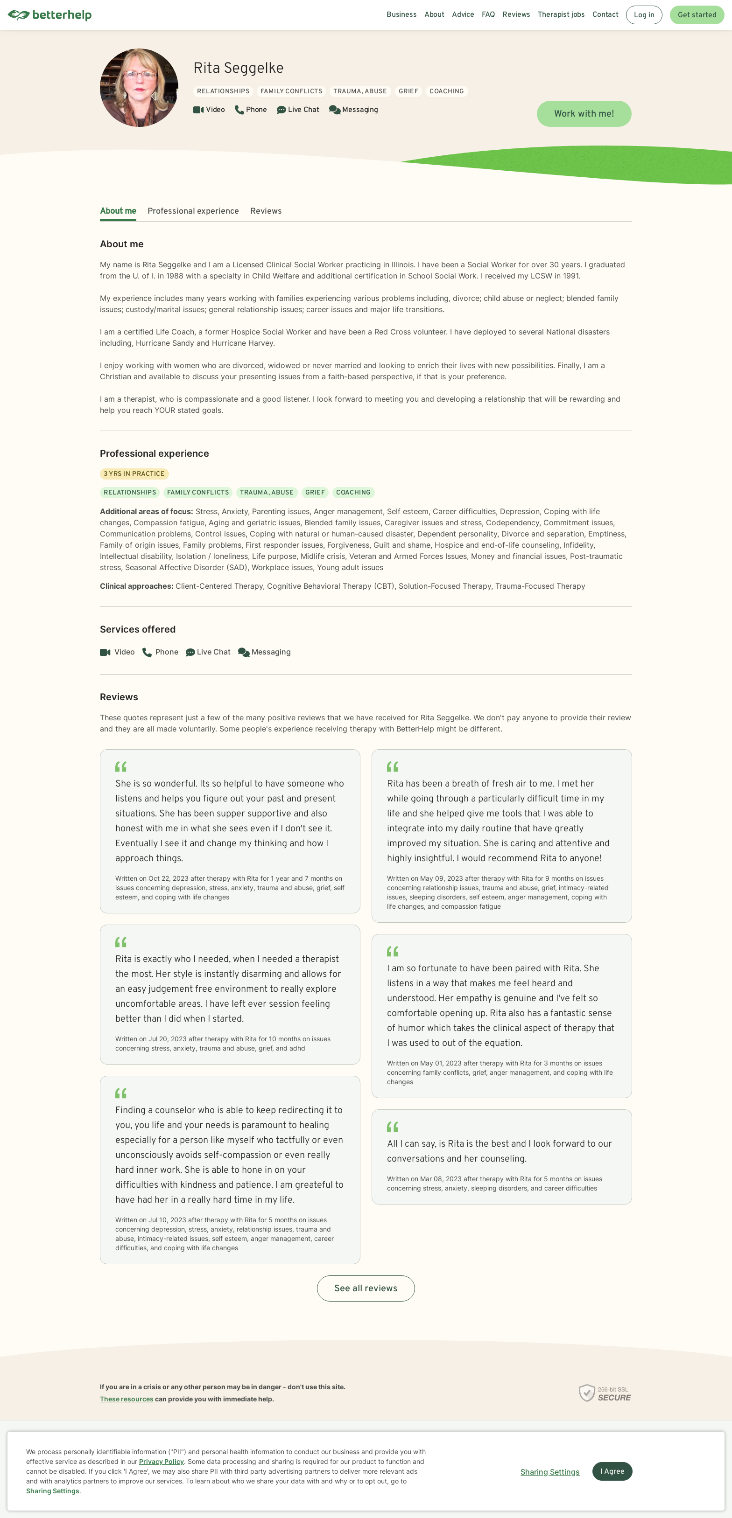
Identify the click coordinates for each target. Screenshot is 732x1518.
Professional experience (193, 211)
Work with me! (584, 114)
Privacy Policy (161, 1461)
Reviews (266, 211)
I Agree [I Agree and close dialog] (612, 1471)
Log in (644, 15)
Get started (697, 15)
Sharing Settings (52, 1491)
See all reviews (366, 1289)
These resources (127, 1399)
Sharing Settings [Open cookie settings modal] (550, 1471)
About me (118, 211)
